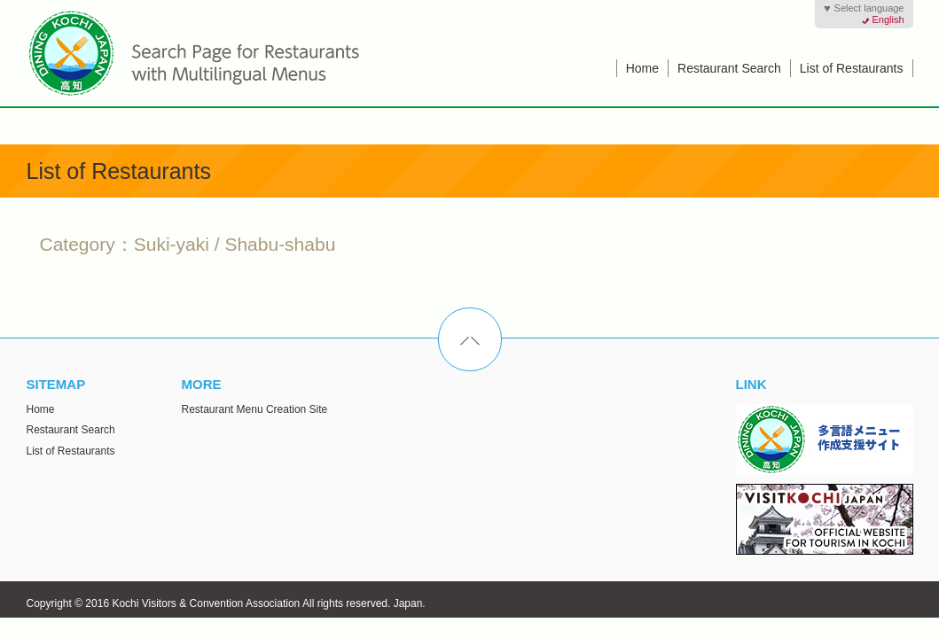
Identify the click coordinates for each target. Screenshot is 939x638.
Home (642, 68)
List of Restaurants (852, 68)
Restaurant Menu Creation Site (255, 409)
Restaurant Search (729, 68)
